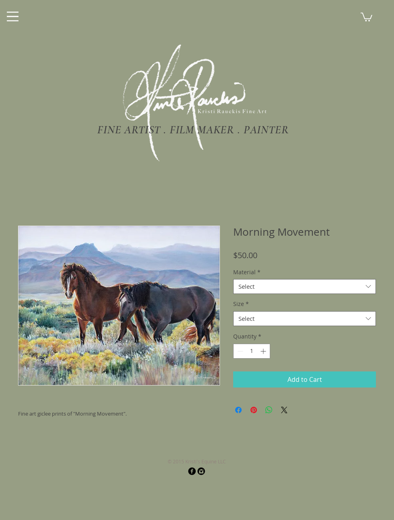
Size (241, 304)
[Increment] (264, 351)
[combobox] (304, 286)
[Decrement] (239, 351)
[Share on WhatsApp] (269, 410)
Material (247, 272)
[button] (366, 16)
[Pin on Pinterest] (254, 410)
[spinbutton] (251, 351)
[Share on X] (284, 410)
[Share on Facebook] (238, 410)
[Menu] (12, 16)
